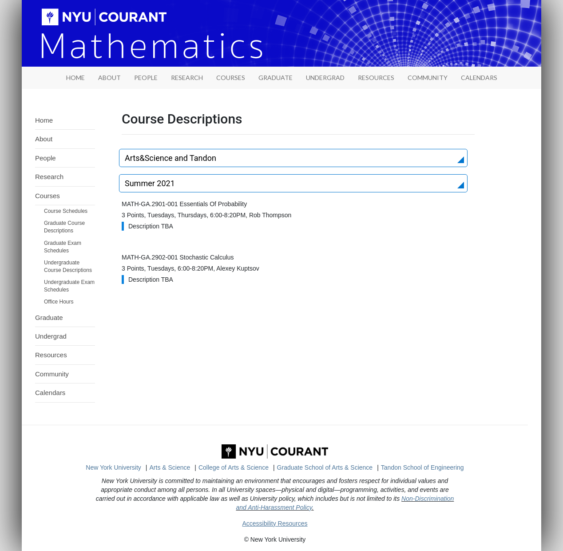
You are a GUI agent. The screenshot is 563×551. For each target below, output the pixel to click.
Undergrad (325, 77)
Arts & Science (170, 467)
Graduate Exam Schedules (62, 247)
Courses (230, 77)
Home (44, 120)
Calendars (479, 77)
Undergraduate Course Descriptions (68, 266)
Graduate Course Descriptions (64, 227)
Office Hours (58, 302)
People (146, 77)
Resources (376, 77)
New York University (113, 467)
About (109, 77)
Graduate (275, 77)
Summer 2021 (150, 183)
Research (187, 77)
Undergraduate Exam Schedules (69, 286)
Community (428, 77)
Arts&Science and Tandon (170, 158)
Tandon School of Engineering (422, 467)
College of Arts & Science (233, 467)
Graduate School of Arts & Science (325, 467)
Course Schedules (65, 211)
